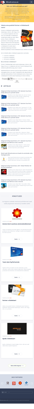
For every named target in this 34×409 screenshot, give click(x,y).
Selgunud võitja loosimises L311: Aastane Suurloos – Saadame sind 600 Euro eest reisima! (16, 141)
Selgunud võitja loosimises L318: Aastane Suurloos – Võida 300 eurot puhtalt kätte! (16, 91)
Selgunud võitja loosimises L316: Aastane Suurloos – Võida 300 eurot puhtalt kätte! (16, 116)
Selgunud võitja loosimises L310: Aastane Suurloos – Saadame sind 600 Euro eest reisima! (16, 180)
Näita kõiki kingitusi (16, 365)
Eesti (6, 392)
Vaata (15, 239)
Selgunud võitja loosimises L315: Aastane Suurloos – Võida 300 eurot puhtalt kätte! (16, 129)
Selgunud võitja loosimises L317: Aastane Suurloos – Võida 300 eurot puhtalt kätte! (16, 104)
